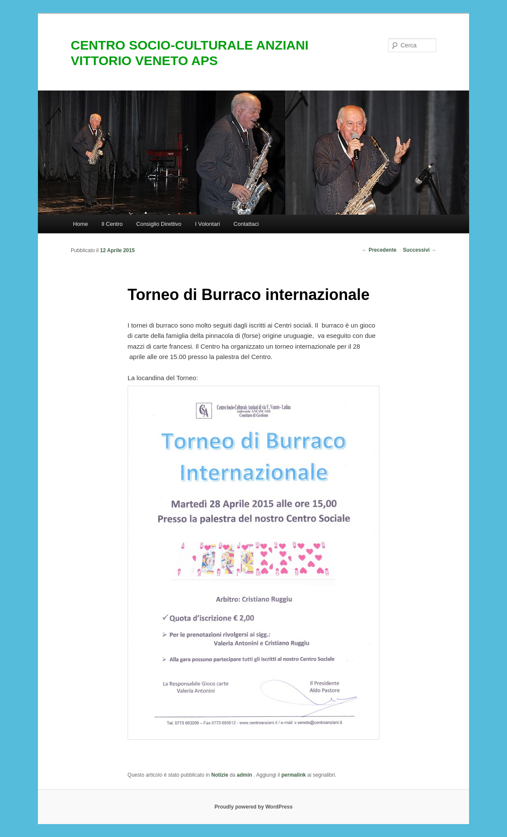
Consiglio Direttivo (159, 224)
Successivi (419, 250)
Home (80, 224)
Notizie (219, 775)
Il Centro (111, 224)
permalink (294, 775)
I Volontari (207, 224)
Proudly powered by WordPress (253, 807)
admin (245, 775)
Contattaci (246, 224)
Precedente (379, 250)
